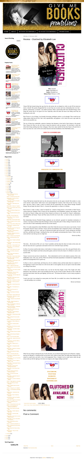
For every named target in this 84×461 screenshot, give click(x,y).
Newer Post (26, 445)
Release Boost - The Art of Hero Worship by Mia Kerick (12, 273)
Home (52, 445)
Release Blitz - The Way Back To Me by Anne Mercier (13, 261)
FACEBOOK (52, 371)
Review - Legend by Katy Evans (12, 265)
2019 (7, 170)
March (8, 191)
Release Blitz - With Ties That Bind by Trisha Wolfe (13, 201)
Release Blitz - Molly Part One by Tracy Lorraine (13, 310)
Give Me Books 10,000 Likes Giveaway (15, 102)
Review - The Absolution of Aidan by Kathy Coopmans (13, 304)
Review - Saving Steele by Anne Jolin (13, 404)
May (8, 187)
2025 (7, 160)
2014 (7, 437)
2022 (7, 165)
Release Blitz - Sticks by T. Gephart (13, 206)
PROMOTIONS (64, 31)
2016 (7, 175)
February (9, 192)
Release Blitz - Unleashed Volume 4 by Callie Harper (13, 376)
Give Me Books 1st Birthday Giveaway (14, 84)
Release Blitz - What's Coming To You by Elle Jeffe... (13, 258)
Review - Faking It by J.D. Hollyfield (13, 388)
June (8, 186)
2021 (7, 167)
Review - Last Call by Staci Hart (12, 353)
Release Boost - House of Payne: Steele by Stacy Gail (15, 75)
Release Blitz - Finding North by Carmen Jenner (12, 231)
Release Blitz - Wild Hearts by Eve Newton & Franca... (13, 278)
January (8, 433)
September (9, 181)
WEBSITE (52, 376)
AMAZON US (46, 169)
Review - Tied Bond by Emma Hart (13, 196)
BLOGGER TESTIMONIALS (47, 31)
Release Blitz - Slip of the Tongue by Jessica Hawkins (13, 228)
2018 (7, 172)
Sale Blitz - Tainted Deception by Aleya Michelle (13, 302)
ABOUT (13, 31)
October (8, 179)
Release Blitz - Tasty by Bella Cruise (13, 245)
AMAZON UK (57, 169)
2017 (7, 173)
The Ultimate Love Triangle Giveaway (14, 111)
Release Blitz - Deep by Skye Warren (13, 256)
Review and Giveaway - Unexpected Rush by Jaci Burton (13, 307)
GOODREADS (52, 381)
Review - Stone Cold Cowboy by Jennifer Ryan (13, 254)
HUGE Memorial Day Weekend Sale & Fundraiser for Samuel (15, 66)
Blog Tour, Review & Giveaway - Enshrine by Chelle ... (13, 371)
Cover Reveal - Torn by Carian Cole (13, 294)
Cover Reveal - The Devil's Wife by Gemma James (13, 341)
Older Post (78, 445)
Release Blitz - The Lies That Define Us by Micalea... (13, 419)
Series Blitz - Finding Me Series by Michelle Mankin (13, 234)
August (8, 183)
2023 (7, 164)
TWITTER (52, 374)
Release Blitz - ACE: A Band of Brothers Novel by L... (12, 263)
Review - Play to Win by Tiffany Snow (13, 223)
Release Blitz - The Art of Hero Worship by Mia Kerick (12, 366)
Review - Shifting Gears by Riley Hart (13, 319)
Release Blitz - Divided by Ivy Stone (13, 280)
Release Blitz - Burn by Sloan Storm (13, 219)
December (9, 176)
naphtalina (44, 457)
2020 (7, 168)
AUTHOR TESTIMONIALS (27, 31)
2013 (7, 438)
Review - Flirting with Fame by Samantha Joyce (12, 195)
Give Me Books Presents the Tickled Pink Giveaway (15, 119)
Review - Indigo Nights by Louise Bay (13, 381)
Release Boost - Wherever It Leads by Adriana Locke (13, 297)
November (9, 178)
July (8, 184)
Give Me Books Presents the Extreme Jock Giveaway (15, 92)
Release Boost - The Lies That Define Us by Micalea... (13, 358)
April (8, 189)
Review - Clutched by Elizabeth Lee (13, 423)
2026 (7, 159)
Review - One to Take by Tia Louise (13, 249)
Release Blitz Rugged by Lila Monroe (13, 399)
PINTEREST (52, 378)
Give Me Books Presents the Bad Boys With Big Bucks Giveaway (15, 147)
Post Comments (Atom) (32, 447)
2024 (7, 162)
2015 (7, 435)
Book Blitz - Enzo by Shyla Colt (12, 215)
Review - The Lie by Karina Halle (13, 336)
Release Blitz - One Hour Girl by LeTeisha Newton (13, 199)
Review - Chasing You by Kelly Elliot (13, 235)
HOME (6, 31)
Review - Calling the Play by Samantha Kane (15, 137)
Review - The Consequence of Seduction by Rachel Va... (12, 406)
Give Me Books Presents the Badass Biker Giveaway (15, 128)
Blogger (52, 457)
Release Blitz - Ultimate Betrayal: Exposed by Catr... (13, 312)
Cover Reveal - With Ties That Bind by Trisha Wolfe (13, 398)
